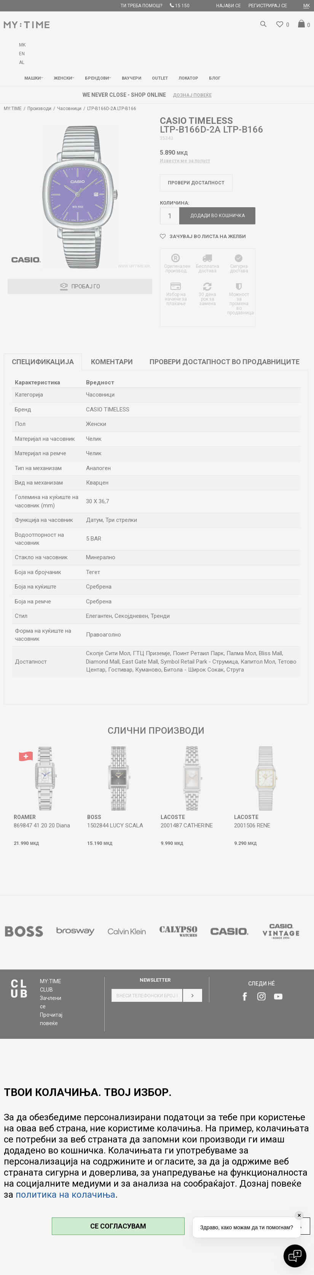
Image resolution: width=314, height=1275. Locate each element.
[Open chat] (295, 1256)
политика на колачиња (65, 1194)
